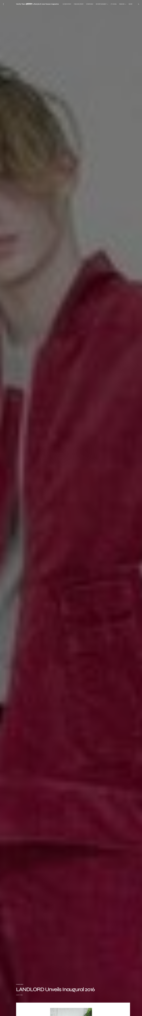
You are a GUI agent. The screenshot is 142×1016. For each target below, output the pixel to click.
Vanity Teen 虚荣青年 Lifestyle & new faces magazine (37, 4)
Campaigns (19, 984)
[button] (3, 4)
